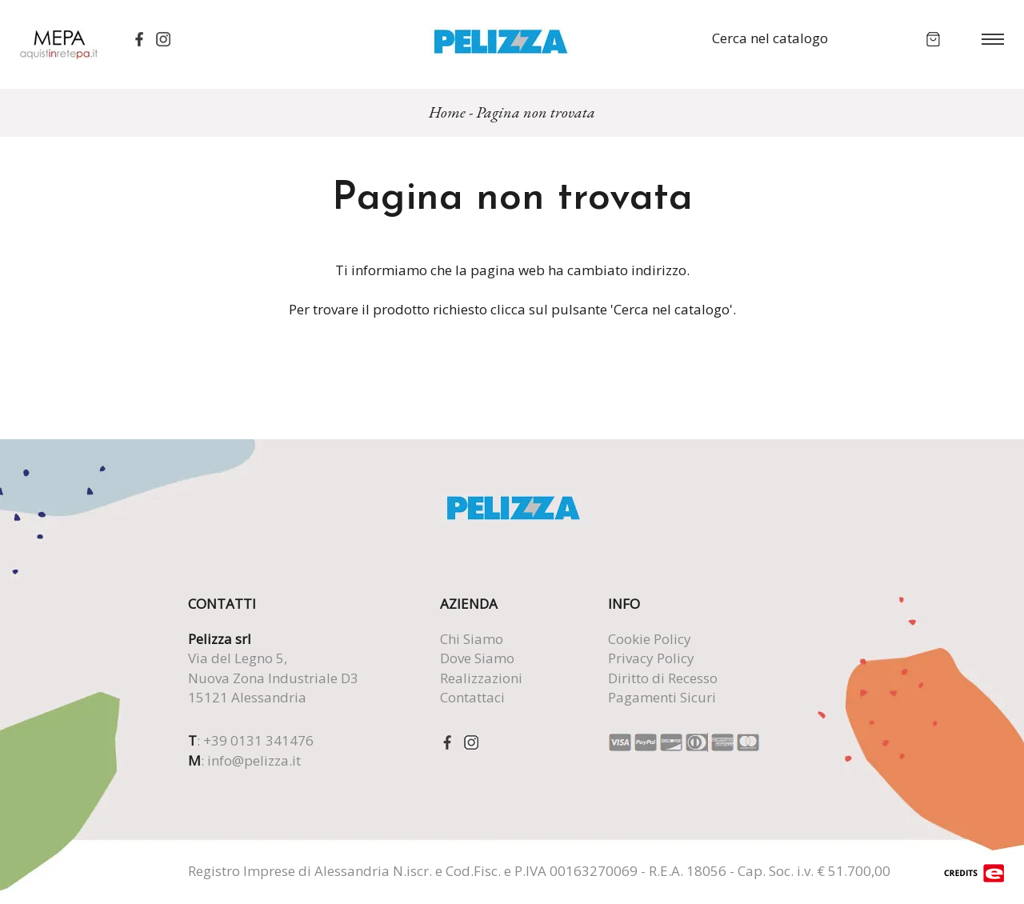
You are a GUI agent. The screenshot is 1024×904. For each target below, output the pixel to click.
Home (447, 112)
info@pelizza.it (254, 760)
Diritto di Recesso (663, 678)
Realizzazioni (481, 678)
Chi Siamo (471, 639)
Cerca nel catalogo (770, 38)
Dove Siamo (477, 658)
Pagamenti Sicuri (662, 697)
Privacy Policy (651, 658)
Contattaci (472, 697)
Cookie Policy (649, 639)
